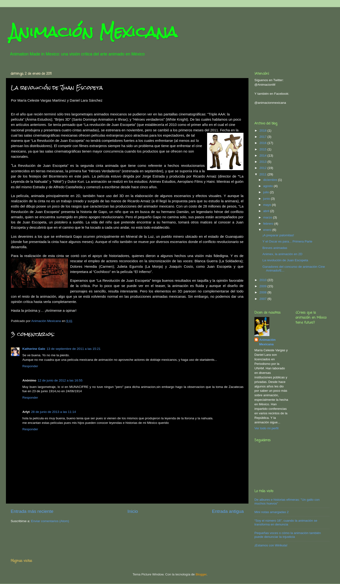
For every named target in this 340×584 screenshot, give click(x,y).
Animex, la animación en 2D (282, 254)
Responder (30, 366)
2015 (263, 149)
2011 (263, 174)
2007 (263, 299)
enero (267, 230)
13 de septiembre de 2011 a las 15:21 (74, 349)
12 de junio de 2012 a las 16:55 (60, 380)
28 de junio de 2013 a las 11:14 (53, 412)
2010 (263, 280)
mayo (267, 205)
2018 (263, 130)
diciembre (270, 180)
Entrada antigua (228, 511)
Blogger (201, 574)
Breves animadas (274, 248)
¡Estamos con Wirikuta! (270, 545)
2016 (263, 143)
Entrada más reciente (32, 511)
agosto (268, 186)
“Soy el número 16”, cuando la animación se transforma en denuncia (285, 522)
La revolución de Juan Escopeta (285, 260)
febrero (268, 223)
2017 (263, 137)
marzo (268, 217)
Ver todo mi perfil (266, 428)
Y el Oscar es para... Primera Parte (287, 241)
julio (266, 192)
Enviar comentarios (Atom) (50, 521)
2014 (263, 155)
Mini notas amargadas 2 (271, 512)
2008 (263, 292)
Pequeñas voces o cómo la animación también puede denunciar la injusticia (287, 535)
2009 (263, 286)
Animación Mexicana (93, 32)
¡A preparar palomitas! (278, 235)
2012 (263, 168)
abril (266, 211)
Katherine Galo (33, 349)
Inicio (132, 511)
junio (267, 198)
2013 (263, 161)
